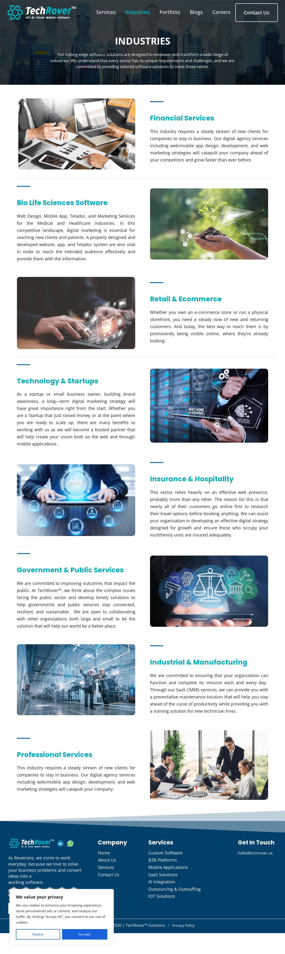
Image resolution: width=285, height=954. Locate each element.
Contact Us (261, 11)
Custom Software (165, 875)
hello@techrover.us (257, 875)
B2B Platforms (162, 882)
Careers (228, 10)
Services (108, 10)
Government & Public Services (64, 576)
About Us (107, 882)
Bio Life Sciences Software (74, 202)
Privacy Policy (183, 947)
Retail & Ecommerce (194, 298)
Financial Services (190, 117)
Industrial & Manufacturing (184, 679)
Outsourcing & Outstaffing (174, 911)
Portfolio (174, 10)
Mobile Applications (168, 889)
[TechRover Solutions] (41, 11)
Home (104, 875)
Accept (85, 934)
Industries (141, 10)
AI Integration (161, 904)
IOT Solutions (161, 918)
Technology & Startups (67, 380)
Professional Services (64, 776)
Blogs (202, 10)
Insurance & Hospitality (202, 478)
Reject (38, 934)
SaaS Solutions (163, 896)
